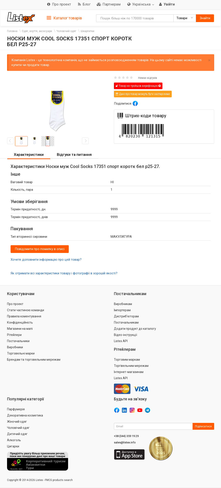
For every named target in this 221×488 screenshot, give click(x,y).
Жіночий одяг (17, 421)
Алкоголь (14, 440)
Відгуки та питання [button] (74, 154)
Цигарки (13, 446)
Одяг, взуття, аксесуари (37, 31)
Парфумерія (16, 409)
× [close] (209, 60)
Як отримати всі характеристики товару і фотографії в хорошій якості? (64, 273)
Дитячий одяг (17, 434)
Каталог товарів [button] (64, 18)
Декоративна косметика (25, 415)
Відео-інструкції (125, 335)
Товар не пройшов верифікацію (138, 85)
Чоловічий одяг (66, 31)
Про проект (15, 304)
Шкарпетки (87, 31)
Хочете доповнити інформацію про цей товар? (46, 260)
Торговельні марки (21, 353)
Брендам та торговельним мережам (33, 359)
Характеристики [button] (29, 154)
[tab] (64, 18)
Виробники (15, 347)
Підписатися (203, 426)
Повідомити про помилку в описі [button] (40, 249)
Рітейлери (14, 335)
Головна (12, 31)
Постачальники (18, 341)
